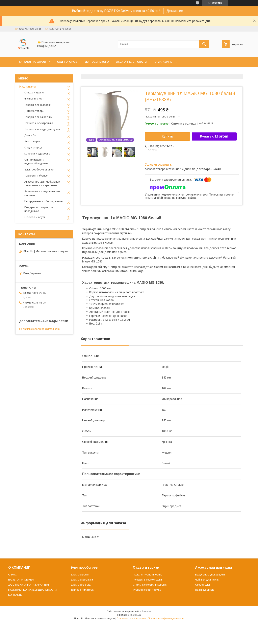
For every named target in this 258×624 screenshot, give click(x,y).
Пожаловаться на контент (131, 618)
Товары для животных (38, 116)
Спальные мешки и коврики (150, 584)
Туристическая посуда (147, 589)
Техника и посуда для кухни (42, 129)
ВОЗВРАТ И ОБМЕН (21, 579)
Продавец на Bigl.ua (129, 614)
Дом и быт (30, 135)
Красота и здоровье (37, 153)
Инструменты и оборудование (43, 201)
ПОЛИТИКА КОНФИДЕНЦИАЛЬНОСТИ (32, 589)
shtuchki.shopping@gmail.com (41, 328)
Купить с (214, 136)
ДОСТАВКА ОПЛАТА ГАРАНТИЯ (28, 584)
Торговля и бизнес (36, 175)
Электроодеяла (81, 584)
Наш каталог (27, 86)
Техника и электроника (38, 123)
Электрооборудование (38, 169)
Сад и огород (33, 147)
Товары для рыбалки (37, 104)
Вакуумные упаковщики (210, 574)
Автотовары (32, 141)
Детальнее (174, 11)
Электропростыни (82, 579)
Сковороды (202, 584)
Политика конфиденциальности (166, 618)
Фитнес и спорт (34, 98)
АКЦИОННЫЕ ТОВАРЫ (131, 61)
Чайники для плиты (207, 579)
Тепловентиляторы (82, 589)
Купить (167, 136)
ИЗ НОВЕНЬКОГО (97, 61)
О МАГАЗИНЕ (163, 61)
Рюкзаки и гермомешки (147, 579)
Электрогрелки (80, 574)
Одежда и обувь (35, 217)
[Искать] (204, 44)
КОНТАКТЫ (15, 594)
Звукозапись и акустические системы (42, 193)
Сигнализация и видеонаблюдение (36, 161)
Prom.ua (146, 611)
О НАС (12, 574)
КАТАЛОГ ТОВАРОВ (32, 61)
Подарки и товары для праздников (38, 209)
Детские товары (34, 110)
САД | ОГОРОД (67, 61)
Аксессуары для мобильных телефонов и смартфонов (42, 183)
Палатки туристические (147, 574)
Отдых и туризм (34, 92)
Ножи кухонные (204, 589)
